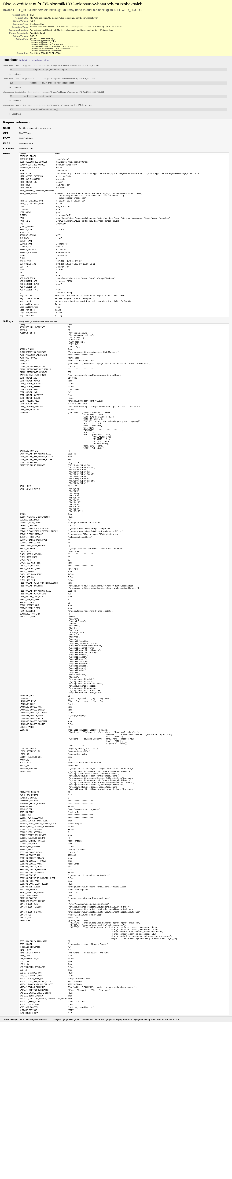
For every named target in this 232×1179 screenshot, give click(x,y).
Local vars (16, 77)
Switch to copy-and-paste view (34, 62)
